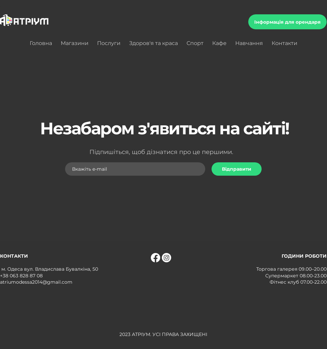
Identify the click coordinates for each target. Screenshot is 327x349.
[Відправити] (237, 169)
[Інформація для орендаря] (287, 21)
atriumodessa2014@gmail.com (36, 282)
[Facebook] (155, 257)
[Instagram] (166, 257)
